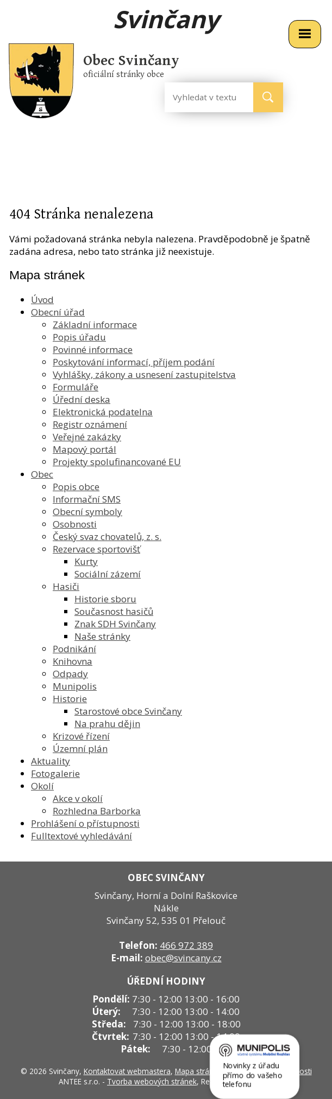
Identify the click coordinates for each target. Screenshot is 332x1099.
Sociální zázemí (107, 574)
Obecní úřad (58, 312)
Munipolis (75, 686)
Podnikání (74, 648)
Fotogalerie (55, 773)
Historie (70, 698)
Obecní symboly (87, 511)
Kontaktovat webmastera (127, 1071)
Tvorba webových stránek (152, 1081)
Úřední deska (81, 399)
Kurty (86, 561)
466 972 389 (186, 945)
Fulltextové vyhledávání (81, 836)
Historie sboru (105, 599)
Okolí (42, 786)
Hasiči (66, 586)
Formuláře (75, 387)
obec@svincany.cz (183, 958)
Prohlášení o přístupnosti (85, 823)
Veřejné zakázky (87, 436)
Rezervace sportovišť (96, 549)
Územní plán (80, 748)
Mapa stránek (198, 1071)
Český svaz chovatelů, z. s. (107, 536)
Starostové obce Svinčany (128, 711)
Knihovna (72, 661)
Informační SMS (87, 499)
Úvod (42, 299)
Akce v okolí (78, 798)
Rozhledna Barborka (97, 811)
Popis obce (76, 486)
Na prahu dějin (107, 723)
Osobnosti (75, 524)
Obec (42, 474)
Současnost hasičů (113, 611)
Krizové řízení (81, 736)
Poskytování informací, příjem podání (134, 362)
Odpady (70, 673)
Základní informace (95, 324)
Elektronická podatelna (103, 412)
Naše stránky (102, 636)
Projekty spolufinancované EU (117, 461)
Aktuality (50, 761)
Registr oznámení (90, 424)
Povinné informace (93, 349)
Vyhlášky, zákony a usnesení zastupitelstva (144, 374)
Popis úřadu (79, 337)
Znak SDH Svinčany (115, 624)
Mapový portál (84, 449)
